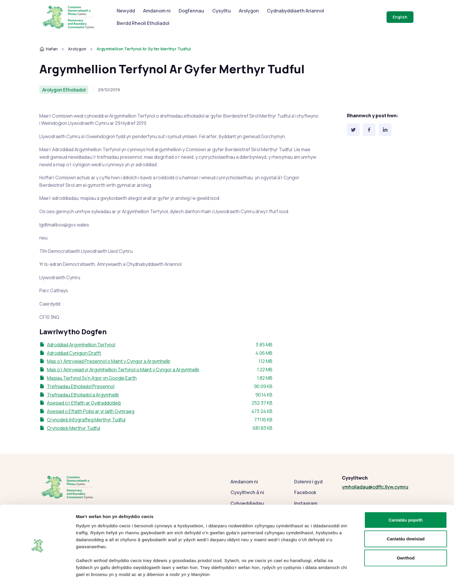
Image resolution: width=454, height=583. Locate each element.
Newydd (126, 11)
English (400, 17)
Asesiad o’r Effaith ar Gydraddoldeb (84, 403)
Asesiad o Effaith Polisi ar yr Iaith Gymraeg (90, 411)
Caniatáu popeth (406, 498)
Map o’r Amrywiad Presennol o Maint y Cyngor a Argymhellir (109, 361)
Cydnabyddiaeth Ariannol (295, 11)
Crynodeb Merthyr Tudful (73, 428)
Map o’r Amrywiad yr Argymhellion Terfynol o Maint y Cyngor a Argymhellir (123, 369)
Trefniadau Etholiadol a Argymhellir (83, 395)
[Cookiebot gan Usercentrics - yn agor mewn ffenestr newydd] (37, 571)
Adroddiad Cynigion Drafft (74, 353)
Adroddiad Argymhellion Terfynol (81, 344)
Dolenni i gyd (308, 481)
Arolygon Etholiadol (64, 90)
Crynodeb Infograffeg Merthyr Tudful (86, 419)
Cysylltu (221, 11)
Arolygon (249, 11)
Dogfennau (191, 11)
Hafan (48, 49)
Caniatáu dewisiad (406, 517)
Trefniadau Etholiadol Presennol (80, 386)
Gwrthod (406, 536)
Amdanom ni (157, 11)
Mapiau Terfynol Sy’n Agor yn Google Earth (92, 378)
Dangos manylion (319, 571)
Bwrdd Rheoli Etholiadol (143, 23)
